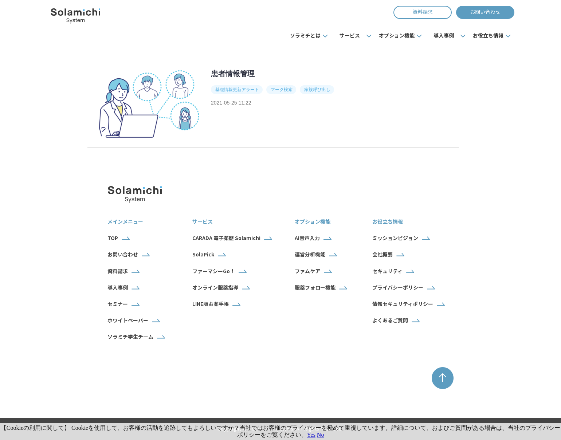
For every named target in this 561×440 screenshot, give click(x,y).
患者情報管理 (233, 74)
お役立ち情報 (488, 35)
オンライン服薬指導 (215, 287)
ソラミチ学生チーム (130, 336)
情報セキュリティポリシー (402, 303)
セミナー (117, 303)
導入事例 (444, 35)
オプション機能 (397, 35)
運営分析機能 (310, 254)
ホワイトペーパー (127, 320)
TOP (112, 237)
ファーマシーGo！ (213, 271)
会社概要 (382, 254)
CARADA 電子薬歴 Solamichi (226, 237)
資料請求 (422, 11)
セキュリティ (387, 271)
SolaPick (203, 254)
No (320, 435)
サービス (350, 35)
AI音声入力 (307, 237)
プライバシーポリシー (397, 287)
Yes (311, 435)
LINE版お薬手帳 (210, 303)
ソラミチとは (305, 35)
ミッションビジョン (395, 237)
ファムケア (307, 271)
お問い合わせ (485, 11)
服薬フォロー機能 (315, 287)
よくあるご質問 (390, 320)
